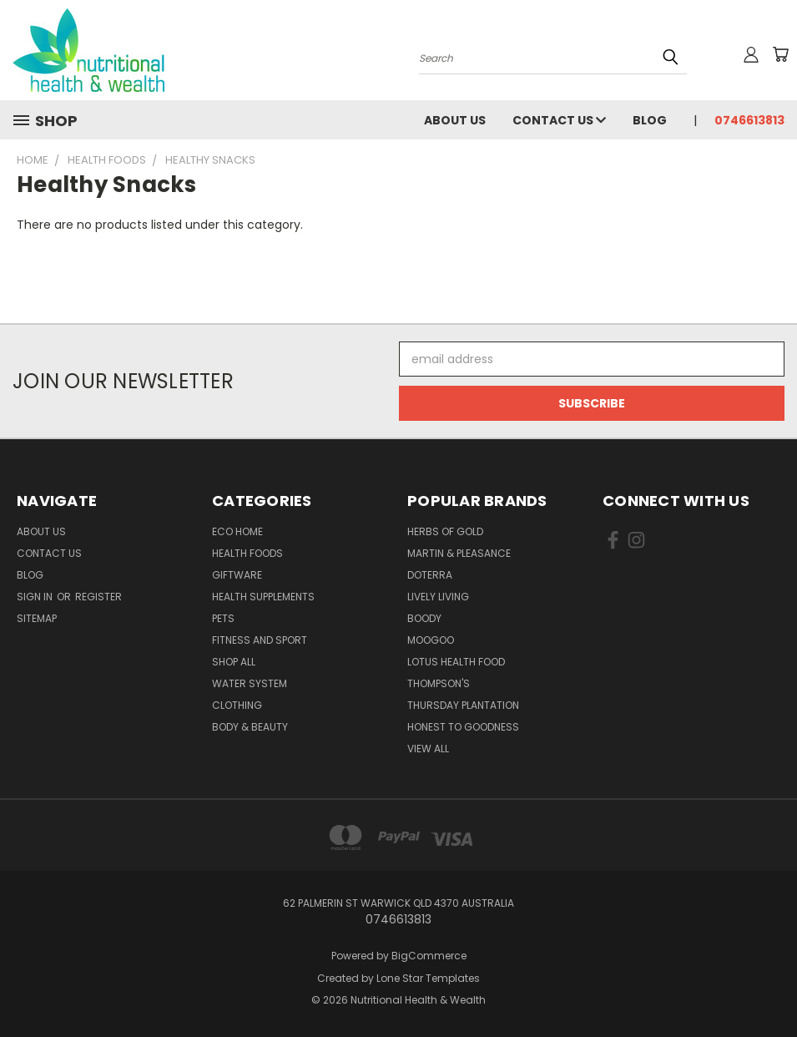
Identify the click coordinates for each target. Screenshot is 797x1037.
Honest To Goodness (463, 727)
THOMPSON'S (438, 683)
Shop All (233, 662)
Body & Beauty (250, 727)
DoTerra (429, 575)
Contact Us (559, 120)
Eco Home (237, 531)
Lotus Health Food (456, 662)
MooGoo (430, 640)
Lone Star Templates (428, 978)
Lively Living (438, 596)
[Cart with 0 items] (780, 54)
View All (428, 748)
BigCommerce (429, 955)
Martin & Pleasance (459, 553)
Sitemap (37, 618)
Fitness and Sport (259, 640)
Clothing (237, 705)
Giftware (237, 575)
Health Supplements (263, 596)
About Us (455, 120)
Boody (424, 618)
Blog (650, 120)
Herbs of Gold (445, 531)
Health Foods (247, 553)
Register (98, 596)
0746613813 (749, 120)
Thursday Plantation (463, 705)
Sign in (36, 596)
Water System (249, 683)
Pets (223, 618)
